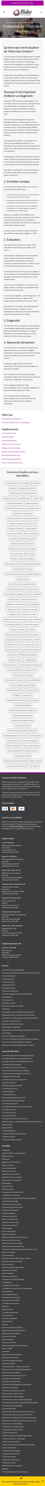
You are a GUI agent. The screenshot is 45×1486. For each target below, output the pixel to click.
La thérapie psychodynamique (11, 1064)
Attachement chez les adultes (11, 1180)
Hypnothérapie (7, 997)
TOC (23, 690)
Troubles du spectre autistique (15, 766)
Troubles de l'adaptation (13, 746)
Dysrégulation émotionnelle (32, 564)
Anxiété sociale (37, 498)
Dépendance (13, 539)
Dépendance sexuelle (18, 544)
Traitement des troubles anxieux (12, 1394)
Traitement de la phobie (10, 1387)
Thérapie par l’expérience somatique (14, 1134)
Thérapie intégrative (8, 1131)
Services (14, 22)
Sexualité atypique (30, 660)
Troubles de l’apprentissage (11, 1451)
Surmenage (28, 675)
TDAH (33, 685)
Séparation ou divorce (15, 660)
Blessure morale (21, 508)
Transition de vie (27, 695)
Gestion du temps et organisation (14, 594)
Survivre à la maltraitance (33, 680)
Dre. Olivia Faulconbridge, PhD (11, 419)
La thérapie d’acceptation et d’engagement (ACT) (18, 1055)
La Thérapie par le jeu (9, 1113)
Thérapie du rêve (7, 1125)
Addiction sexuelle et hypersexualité (13, 1153)
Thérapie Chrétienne (13, 690)
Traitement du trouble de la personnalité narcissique (19, 1418)
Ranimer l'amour (13, 655)
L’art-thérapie (6, 1033)
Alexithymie (13, 488)
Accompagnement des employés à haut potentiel (18, 1012)
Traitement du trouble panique (12, 1424)
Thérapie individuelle (8, 976)
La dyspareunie (13, 614)
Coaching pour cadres (9, 1003)
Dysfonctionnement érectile (13, 564)
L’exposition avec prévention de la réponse (15, 1070)
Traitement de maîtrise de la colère (13, 1391)
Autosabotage (10, 508)
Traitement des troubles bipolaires (13, 1397)
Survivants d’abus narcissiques (11, 1354)
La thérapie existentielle (10, 1104)
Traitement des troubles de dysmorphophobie (17, 1400)
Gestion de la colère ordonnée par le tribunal (22, 584)
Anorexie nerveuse (14, 493)
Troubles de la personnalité (22, 756)
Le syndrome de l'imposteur (31, 624)
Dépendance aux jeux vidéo (27, 539)
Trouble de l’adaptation (9, 1433)
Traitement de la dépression (11, 1381)
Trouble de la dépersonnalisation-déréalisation (22, 710)
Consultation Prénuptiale (15, 528)
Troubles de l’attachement (10, 1454)
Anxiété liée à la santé (9, 498)
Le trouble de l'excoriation (17, 629)
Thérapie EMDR (7, 1128)
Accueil (9, 22)
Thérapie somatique (8, 1137)
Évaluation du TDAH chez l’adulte (12, 1006)
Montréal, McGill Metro (9, 441)
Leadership (31, 629)
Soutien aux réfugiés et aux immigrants (30, 665)
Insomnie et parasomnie (29, 599)
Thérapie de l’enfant (8, 985)
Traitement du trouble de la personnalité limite (17, 1415)
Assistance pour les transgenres (12, 1177)
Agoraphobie (36, 483)
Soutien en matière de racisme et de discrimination (22, 670)
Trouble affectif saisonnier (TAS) (16, 700)
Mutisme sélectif (34, 635)
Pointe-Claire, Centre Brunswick (12, 463)
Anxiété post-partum (24, 498)
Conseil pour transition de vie (11, 1204)
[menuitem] (41, 12)
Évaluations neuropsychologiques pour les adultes (18, 1045)
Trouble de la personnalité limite (22, 715)
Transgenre (16, 695)
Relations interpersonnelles (28, 655)
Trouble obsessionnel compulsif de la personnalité (22, 730)
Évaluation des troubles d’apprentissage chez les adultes (20, 1018)
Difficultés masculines (9, 1234)
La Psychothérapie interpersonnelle (13, 1098)
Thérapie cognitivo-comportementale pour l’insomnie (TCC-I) (22, 1122)
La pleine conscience (8, 1083)
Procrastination (26, 645)
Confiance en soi (31, 523)
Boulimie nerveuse (34, 508)
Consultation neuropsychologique (13, 970)
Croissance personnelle (14, 533)
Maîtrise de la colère (12, 635)
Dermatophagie (31, 549)
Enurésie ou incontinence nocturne (15, 574)
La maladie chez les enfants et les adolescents (16, 619)
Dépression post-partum (17, 549)
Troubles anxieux (12, 741)
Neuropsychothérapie (9, 1116)
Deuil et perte (30, 554)
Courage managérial (31, 528)
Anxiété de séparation (29, 493)
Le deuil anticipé (7, 1291)
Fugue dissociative (22, 579)
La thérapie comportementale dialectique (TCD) (17, 1061)
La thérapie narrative (9, 1110)
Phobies (37, 640)
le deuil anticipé (37, 619)
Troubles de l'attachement (15, 751)
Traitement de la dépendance (11, 1378)
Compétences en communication (22, 513)
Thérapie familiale (8, 982)
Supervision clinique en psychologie (13, 1036)
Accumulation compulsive (12, 483)
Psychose (36, 645)
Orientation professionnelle (11, 1021)
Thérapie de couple (8, 979)
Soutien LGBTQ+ (17, 675)
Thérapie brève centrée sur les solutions (15, 1119)
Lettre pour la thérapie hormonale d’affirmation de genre (20, 1039)
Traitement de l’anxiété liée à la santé (14, 1376)
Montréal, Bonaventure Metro (11, 459)
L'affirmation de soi (12, 609)
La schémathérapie (8, 1091)
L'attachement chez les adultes (29, 609)
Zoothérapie (6, 1009)
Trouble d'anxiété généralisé (22, 705)
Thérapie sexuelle (7, 1000)
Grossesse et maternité (33, 594)
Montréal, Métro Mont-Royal (11, 455)
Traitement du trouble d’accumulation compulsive (18, 1412)
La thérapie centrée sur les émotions (14, 1067)
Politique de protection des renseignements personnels (22, 1483)
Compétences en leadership (11, 1195)
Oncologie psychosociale (12, 640)
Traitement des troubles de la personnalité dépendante (20, 1402)
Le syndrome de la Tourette (11, 1300)
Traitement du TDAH (8, 1409)
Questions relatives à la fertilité (30, 650)
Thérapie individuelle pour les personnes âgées (17, 994)
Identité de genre (14, 599)
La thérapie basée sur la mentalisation (14, 1080)
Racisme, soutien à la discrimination (13, 1330)
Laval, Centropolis (7, 437)
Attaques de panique (32, 503)
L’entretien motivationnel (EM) (12, 1086)
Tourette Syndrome (32, 690)
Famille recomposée (34, 574)
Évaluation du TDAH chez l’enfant (13, 1024)
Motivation (24, 635)
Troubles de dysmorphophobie (29, 741)
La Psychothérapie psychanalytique (13, 1101)
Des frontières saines (17, 554)
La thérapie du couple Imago (11, 1076)
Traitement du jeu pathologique (12, 1406)
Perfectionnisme (27, 640)
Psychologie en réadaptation (11, 1027)
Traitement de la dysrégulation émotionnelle (16, 1384)
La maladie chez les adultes (28, 614)
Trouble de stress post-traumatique (13, 1439)
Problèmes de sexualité (12, 645)
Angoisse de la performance (27, 488)
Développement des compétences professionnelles (18, 1015)
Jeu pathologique (33, 604)
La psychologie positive (9, 1088)
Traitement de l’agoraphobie (11, 1373)
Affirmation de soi (7, 1156)
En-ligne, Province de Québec (11, 448)
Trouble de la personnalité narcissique (22, 720)
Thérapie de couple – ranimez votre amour (15, 1366)
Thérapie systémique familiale (12, 1140)
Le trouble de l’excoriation (10, 1303)
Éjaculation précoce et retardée (22, 569)
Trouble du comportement (22, 725)
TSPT (28, 766)
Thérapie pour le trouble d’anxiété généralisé (16, 1369)
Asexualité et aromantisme (15, 503)
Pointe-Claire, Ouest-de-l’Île (11, 444)
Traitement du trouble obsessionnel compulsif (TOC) (19, 1421)
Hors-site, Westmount (9, 433)
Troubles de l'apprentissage (31, 746)
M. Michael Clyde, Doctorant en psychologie (16, 422)
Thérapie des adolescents (10, 991)
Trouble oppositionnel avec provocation (15, 736)
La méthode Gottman (9, 1094)
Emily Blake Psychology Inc (19, 1479)
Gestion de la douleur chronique (16, 589)
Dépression (30, 544)
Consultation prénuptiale (10, 1210)
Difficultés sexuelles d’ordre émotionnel (22, 559)
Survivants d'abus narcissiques (14, 680)
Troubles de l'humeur (31, 751)
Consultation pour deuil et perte (12, 1207)
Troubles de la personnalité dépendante (15, 761)
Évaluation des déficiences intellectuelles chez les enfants (21, 973)
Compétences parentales (16, 523)
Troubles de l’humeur (9, 1457)
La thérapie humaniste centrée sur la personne (17, 1107)
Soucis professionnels (10, 665)
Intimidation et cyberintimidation (16, 604)
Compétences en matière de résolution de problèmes (22, 518)
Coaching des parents (9, 988)
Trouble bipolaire (33, 700)
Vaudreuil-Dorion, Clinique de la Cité (13, 452)
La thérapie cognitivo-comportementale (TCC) (17, 1058)
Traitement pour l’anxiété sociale (13, 1427)
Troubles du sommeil (35, 761)
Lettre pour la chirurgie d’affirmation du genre (17, 1042)
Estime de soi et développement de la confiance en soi (19, 1249)
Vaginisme (35, 766)
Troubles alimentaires (35, 736)
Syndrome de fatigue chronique (19, 685)
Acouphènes (26, 483)
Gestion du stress (33, 589)
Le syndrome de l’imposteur (11, 1297)
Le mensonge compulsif (13, 624)
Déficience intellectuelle (31, 533)
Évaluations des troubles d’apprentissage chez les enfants (21, 1030)
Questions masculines (12, 650)
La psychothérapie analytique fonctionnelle (16, 1073)
